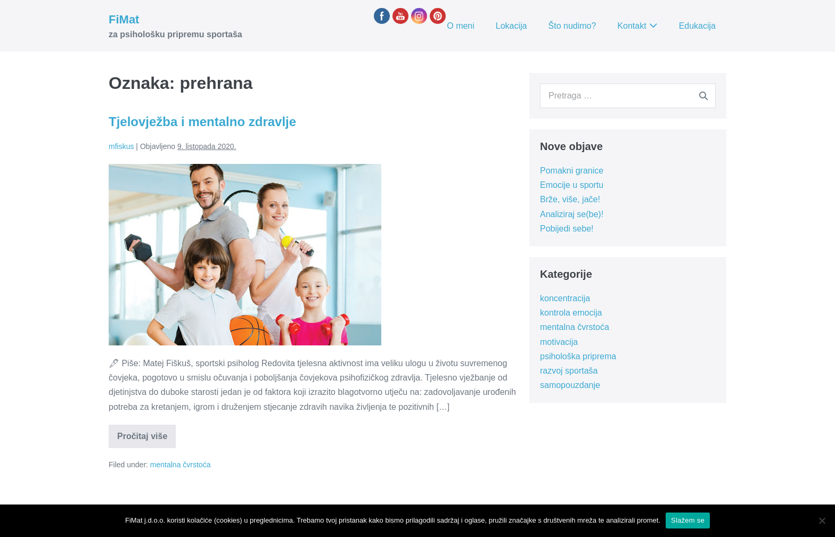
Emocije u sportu (571, 184)
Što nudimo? (572, 25)
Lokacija (511, 25)
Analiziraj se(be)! (571, 214)
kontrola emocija (571, 312)
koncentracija (565, 298)
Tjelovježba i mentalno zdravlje (202, 121)
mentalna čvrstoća (180, 464)
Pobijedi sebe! (567, 228)
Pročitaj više (146, 439)
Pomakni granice (571, 170)
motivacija (559, 341)
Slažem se (688, 520)
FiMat (124, 19)
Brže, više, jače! (570, 199)
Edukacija (697, 25)
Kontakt (631, 25)
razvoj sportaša (569, 370)
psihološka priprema (578, 356)
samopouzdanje (570, 385)
